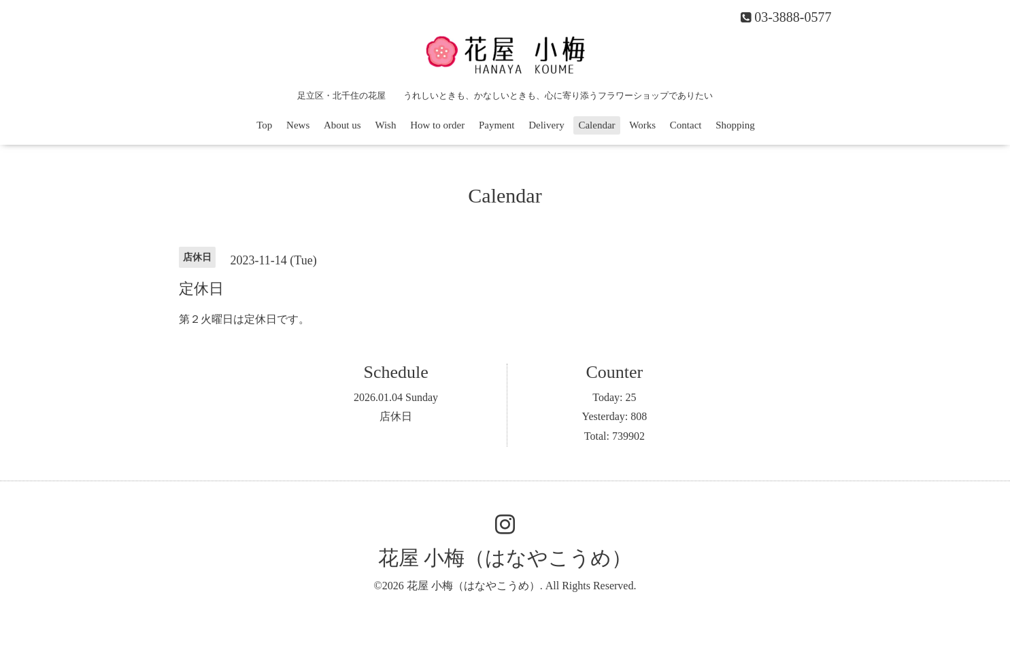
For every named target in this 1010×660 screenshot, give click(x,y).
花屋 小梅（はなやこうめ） (505, 557)
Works (642, 125)
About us (342, 125)
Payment (497, 125)
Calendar (596, 125)
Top (264, 125)
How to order (437, 125)
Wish (385, 125)
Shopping (735, 125)
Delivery (546, 125)
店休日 (396, 416)
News (297, 125)
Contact (686, 125)
